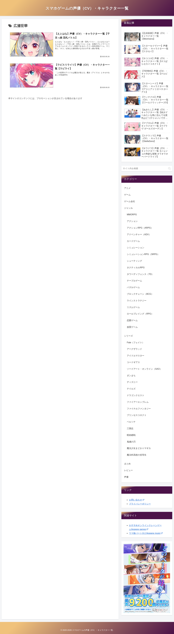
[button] (169, 168)
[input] (146, 168)
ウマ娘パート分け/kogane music (146, 533)
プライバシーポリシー (140, 504)
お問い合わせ (136, 500)
